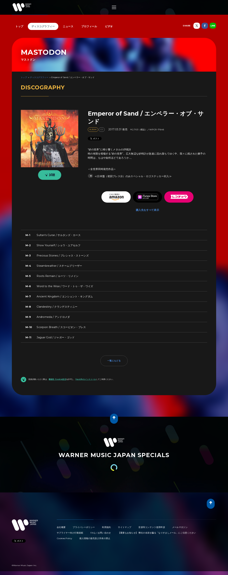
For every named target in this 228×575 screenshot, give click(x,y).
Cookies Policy (64, 538)
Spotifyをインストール (85, 379)
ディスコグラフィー (43, 26)
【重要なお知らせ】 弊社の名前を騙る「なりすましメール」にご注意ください (157, 532)
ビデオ (109, 26)
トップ (19, 26)
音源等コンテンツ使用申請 (151, 527)
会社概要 (61, 527)
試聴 (49, 175)
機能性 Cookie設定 (57, 379)
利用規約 (106, 527)
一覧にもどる (114, 360)
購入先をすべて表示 (147, 210)
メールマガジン (180, 527)
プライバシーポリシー (84, 527)
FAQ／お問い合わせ (100, 532)
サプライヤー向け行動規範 (70, 532)
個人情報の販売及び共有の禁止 (94, 538)
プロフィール (89, 26)
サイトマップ (124, 527)
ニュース (68, 26)
